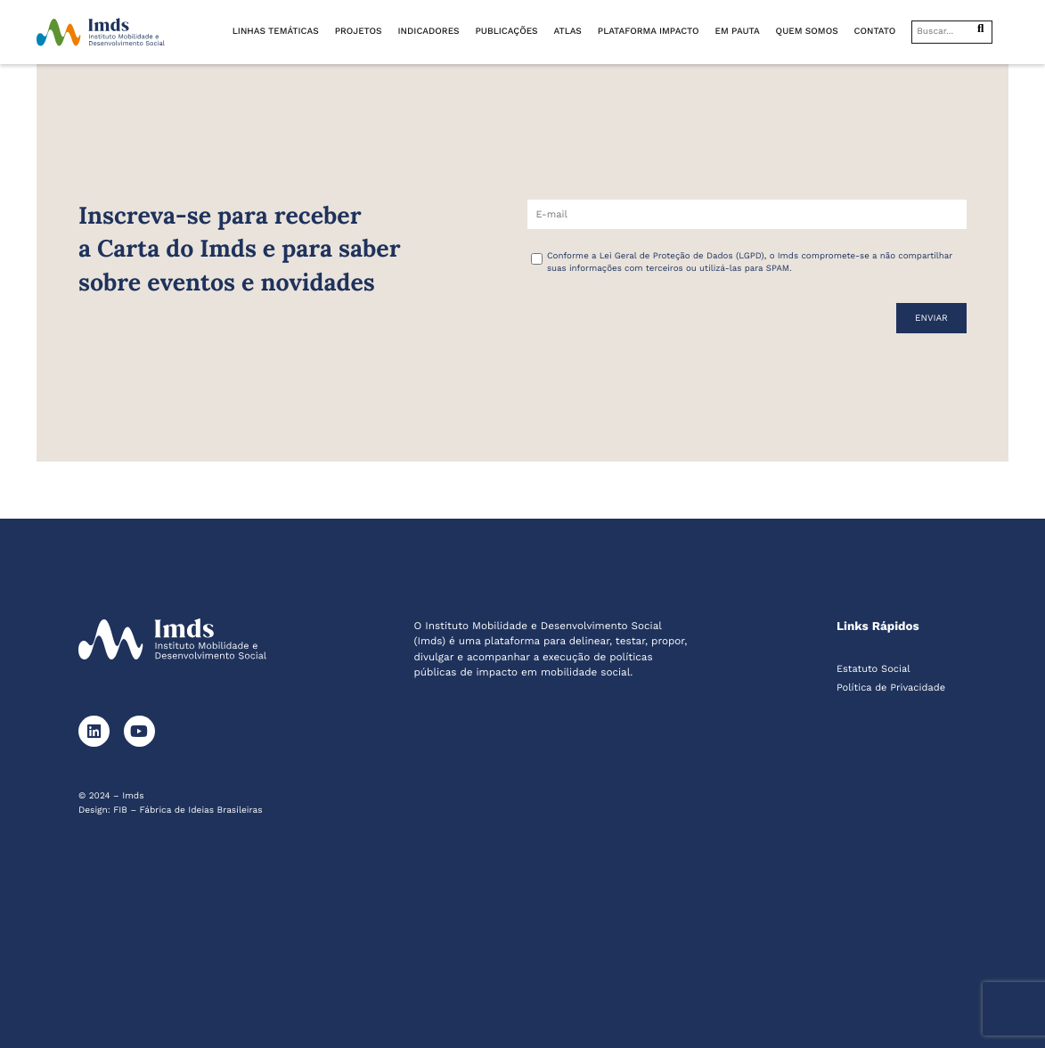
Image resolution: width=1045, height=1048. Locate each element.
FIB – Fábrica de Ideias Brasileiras (187, 810)
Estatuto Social (873, 669)
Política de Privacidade (891, 687)
